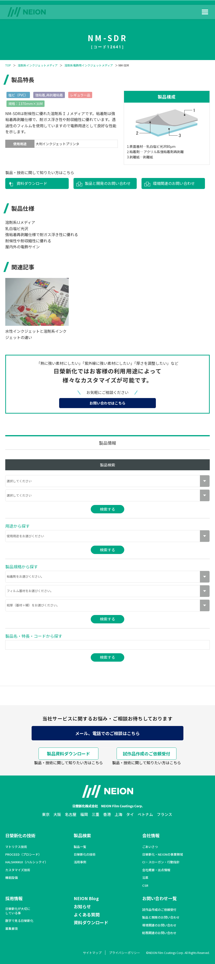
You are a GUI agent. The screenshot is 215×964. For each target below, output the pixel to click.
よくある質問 (87, 914)
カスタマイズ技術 (17, 870)
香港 (107, 814)
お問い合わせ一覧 (159, 898)
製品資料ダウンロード (68, 753)
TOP (8, 65)
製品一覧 (80, 847)
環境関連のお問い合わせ (174, 183)
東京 (46, 814)
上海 (118, 814)
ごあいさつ (150, 847)
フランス (164, 814)
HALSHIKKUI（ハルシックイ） (26, 862)
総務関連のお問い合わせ (159, 933)
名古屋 (70, 814)
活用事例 (80, 862)
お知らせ (82, 906)
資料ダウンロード (32, 183)
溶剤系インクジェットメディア (38, 65)
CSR (145, 885)
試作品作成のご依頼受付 (146, 753)
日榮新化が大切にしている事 (17, 911)
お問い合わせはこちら (107, 402)
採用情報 (14, 898)
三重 (95, 814)
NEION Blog (86, 898)
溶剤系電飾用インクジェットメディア (88, 65)
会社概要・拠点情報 (156, 870)
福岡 (84, 814)
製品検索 (82, 835)
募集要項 (11, 928)
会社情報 (150, 835)
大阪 (57, 814)
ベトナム (145, 814)
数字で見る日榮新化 (19, 921)
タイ (130, 814)
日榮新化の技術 (20, 835)
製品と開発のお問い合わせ (108, 183)
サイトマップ (92, 952)
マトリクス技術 (16, 847)
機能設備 (11, 877)
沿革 (145, 877)
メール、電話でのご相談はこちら (107, 733)
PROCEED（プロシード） (23, 854)
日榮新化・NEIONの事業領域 (162, 854)
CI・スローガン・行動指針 (161, 862)
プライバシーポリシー (124, 952)
